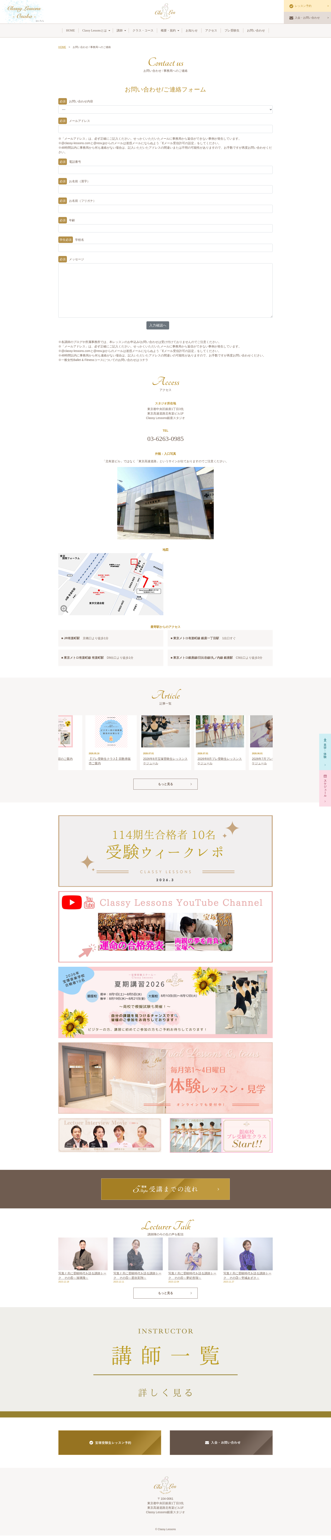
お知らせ (192, 30)
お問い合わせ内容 (75, 101)
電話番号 (69, 162)
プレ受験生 (231, 30)
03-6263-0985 (165, 438)
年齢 (66, 220)
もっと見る (165, 788)
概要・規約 (168, 30)
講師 (120, 30)
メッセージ (71, 259)
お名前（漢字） (74, 181)
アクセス (211, 30)
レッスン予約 (300, 6)
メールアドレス (74, 121)
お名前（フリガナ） (77, 201)
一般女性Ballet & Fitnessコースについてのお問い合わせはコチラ (104, 360)
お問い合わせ (256, 30)
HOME (70, 30)
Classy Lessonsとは (94, 30)
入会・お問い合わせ (304, 17)
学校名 (71, 240)
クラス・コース (142, 30)
